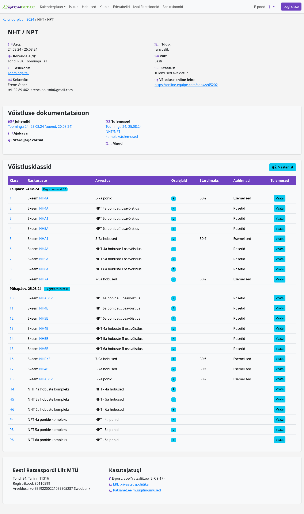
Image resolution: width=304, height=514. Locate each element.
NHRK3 (44, 359)
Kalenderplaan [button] (51, 6)
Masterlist (282, 167)
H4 (12, 389)
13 (12, 328)
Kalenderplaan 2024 (18, 19)
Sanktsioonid (173, 6)
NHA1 (43, 218)
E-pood (259, 6)
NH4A (43, 198)
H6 (12, 409)
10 (12, 298)
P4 (12, 419)
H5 (12, 399)
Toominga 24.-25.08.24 (124, 126)
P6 (12, 439)
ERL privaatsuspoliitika (131, 484)
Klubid (105, 6)
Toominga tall (18, 73)
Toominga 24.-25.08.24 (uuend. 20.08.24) (40, 126)
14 (12, 338)
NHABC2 (46, 298)
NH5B (44, 318)
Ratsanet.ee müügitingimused (137, 490)
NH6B (44, 348)
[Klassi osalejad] (173, 198)
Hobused (89, 6)
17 (12, 369)
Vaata (280, 198)
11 (12, 308)
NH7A (43, 279)
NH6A (43, 269)
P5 (12, 429)
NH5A (43, 228)
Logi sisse (291, 6)
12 (12, 318)
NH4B (44, 308)
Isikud (74, 6)
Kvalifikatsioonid (146, 6)
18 (12, 379)
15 (12, 348)
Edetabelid (121, 6)
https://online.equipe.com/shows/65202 (186, 84)
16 (12, 359)
